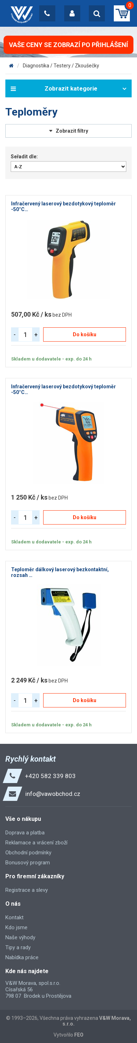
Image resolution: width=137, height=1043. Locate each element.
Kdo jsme (16, 927)
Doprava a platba (25, 832)
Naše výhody (20, 937)
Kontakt (14, 917)
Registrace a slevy (26, 890)
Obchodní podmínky (28, 852)
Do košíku (84, 334)
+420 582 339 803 (50, 775)
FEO (78, 1035)
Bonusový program (27, 862)
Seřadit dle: (24, 156)
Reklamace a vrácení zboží (36, 842)
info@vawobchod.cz (52, 793)
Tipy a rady (18, 947)
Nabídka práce (22, 957)
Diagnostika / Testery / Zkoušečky (61, 65)
